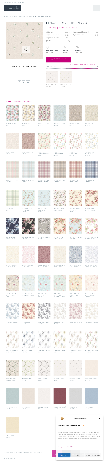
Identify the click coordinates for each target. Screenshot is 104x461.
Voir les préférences (93, 455)
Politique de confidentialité (65, 447)
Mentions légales (9, 453)
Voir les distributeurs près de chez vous (83, 59)
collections (13, 16)
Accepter (64, 455)
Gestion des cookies (9, 458)
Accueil (6, 16)
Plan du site (37, 453)
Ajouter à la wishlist (56, 59)
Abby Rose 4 (22, 16)
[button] (100, 419)
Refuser (77, 455)
